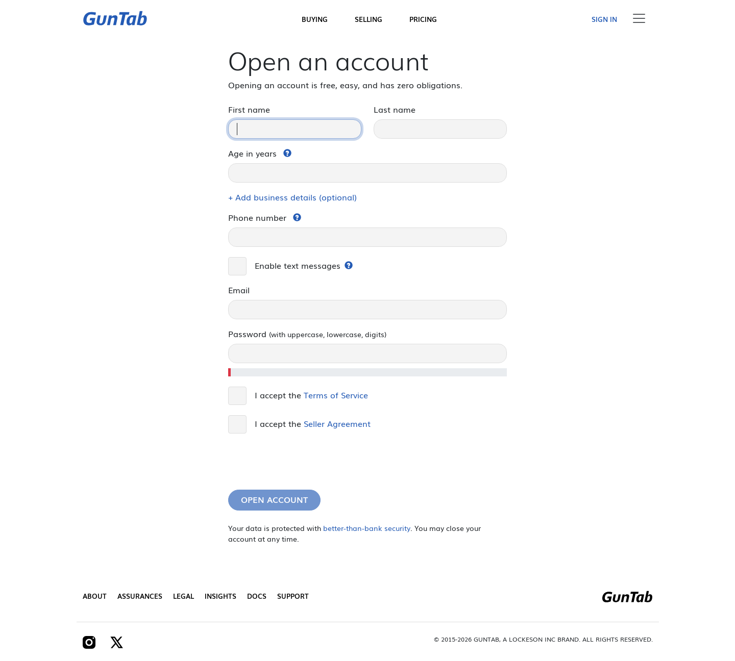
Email (239, 290)
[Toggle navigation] (639, 18)
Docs (256, 596)
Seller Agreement (337, 423)
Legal (183, 596)
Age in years (252, 153)
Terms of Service (336, 395)
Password (307, 333)
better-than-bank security (366, 528)
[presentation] (305, 461)
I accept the (311, 395)
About (95, 596)
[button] (287, 153)
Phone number (257, 217)
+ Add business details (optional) (292, 197)
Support (293, 596)
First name (249, 109)
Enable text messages (297, 265)
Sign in (604, 19)
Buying (315, 19)
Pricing (423, 19)
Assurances (139, 596)
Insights (220, 596)
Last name (394, 109)
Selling (368, 19)
